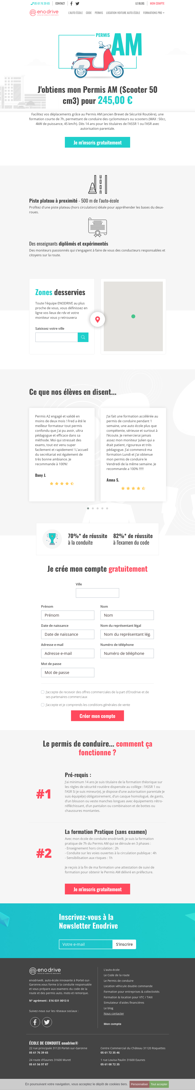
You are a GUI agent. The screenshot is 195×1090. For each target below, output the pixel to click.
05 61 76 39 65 (40, 4)
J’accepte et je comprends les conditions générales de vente (88, 706)
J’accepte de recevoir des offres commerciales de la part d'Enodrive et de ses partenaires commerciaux (97, 695)
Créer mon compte (97, 716)
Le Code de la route (117, 976)
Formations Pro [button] (152, 14)
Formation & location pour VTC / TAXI (128, 998)
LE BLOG (139, 4)
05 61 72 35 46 (110, 1053)
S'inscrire (124, 945)
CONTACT (60, 4)
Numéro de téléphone (117, 645)
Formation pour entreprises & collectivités (131, 993)
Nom (104, 607)
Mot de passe (51, 665)
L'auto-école (112, 971)
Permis (99, 14)
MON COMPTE (157, 4)
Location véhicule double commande (128, 987)
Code (89, 14)
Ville (79, 585)
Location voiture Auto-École (123, 14)
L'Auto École (75, 14)
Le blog (108, 1009)
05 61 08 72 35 (110, 1065)
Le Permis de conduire (119, 982)
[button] (133, 317)
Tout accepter (159, 1084)
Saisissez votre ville (49, 329)
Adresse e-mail (52, 645)
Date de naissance (54, 626)
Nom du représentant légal (120, 626)
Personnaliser (139, 1084)
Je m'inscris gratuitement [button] (98, 143)
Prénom (47, 607)
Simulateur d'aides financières (124, 1004)
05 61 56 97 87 (38, 1065)
